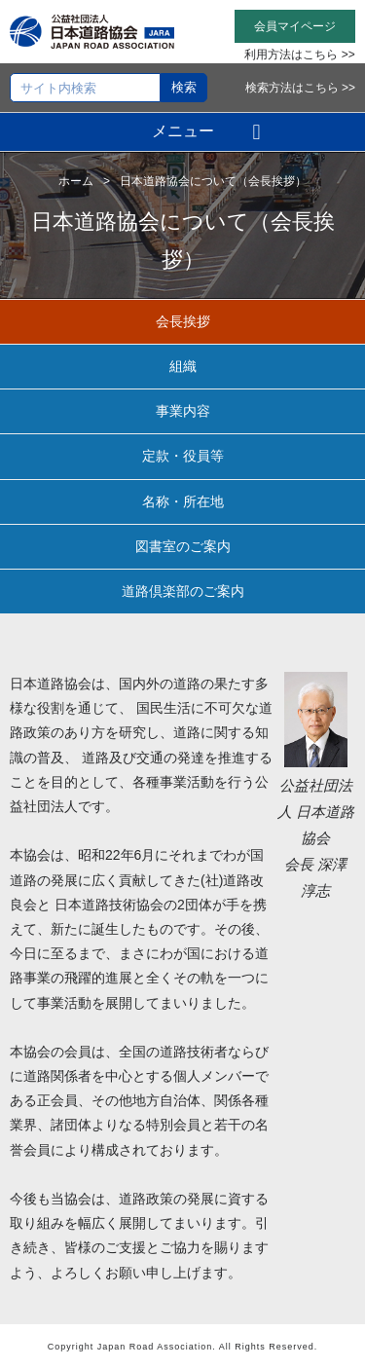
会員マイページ (295, 26)
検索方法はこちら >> (300, 87)
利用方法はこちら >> (299, 54)
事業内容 (183, 411)
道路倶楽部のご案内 (183, 591)
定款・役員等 (183, 455)
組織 (183, 366)
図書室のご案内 (183, 546)
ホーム (75, 181)
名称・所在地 (183, 501)
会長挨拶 (183, 321)
